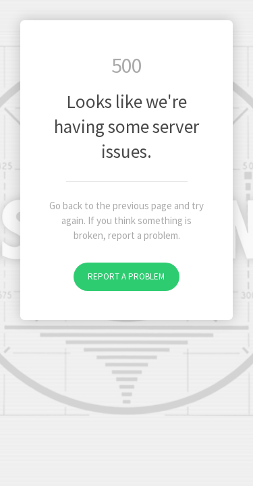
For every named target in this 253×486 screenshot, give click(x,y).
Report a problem (126, 276)
